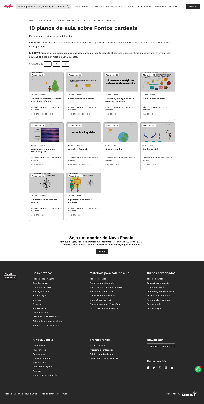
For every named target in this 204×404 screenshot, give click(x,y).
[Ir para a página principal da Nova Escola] (8, 8)
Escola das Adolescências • (46, 316)
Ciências (96, 20)
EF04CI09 (34, 42)
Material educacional (100, 300)
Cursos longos (154, 308)
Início (31, 20)
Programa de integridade (102, 350)
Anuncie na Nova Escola (45, 375)
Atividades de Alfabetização (104, 308)
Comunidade (160, 6)
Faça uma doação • (42, 366)
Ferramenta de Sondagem (103, 283)
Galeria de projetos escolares (47, 321)
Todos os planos (98, 279)
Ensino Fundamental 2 (158, 295)
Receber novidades (161, 346)
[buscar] (68, 6)
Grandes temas (40, 283)
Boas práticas (83, 6)
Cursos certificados (139, 6)
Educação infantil (41, 291)
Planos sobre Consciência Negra (106, 287)
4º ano (84, 20)
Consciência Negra (42, 287)
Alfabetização (39, 295)
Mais (173, 6)
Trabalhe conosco (42, 358)
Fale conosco (39, 350)
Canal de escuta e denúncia (104, 358)
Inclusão (37, 300)
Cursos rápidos (154, 304)
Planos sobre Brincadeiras (103, 295)
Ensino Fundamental (67, 20)
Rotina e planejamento (158, 300)
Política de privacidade (101, 354)
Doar (102, 251)
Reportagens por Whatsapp (46, 325)
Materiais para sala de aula (110, 6)
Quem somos (39, 354)
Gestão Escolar (40, 312)
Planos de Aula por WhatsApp (105, 304)
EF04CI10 (34, 52)
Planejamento (40, 308)
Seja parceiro (39, 362)
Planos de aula (45, 20)
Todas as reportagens (43, 279)
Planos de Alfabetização (102, 291)
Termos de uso (97, 345)
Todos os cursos (155, 279)
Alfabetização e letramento (160, 291)
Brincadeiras (39, 304)
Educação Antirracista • (159, 283)
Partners (37, 371)
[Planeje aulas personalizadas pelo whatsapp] (198, 369)
